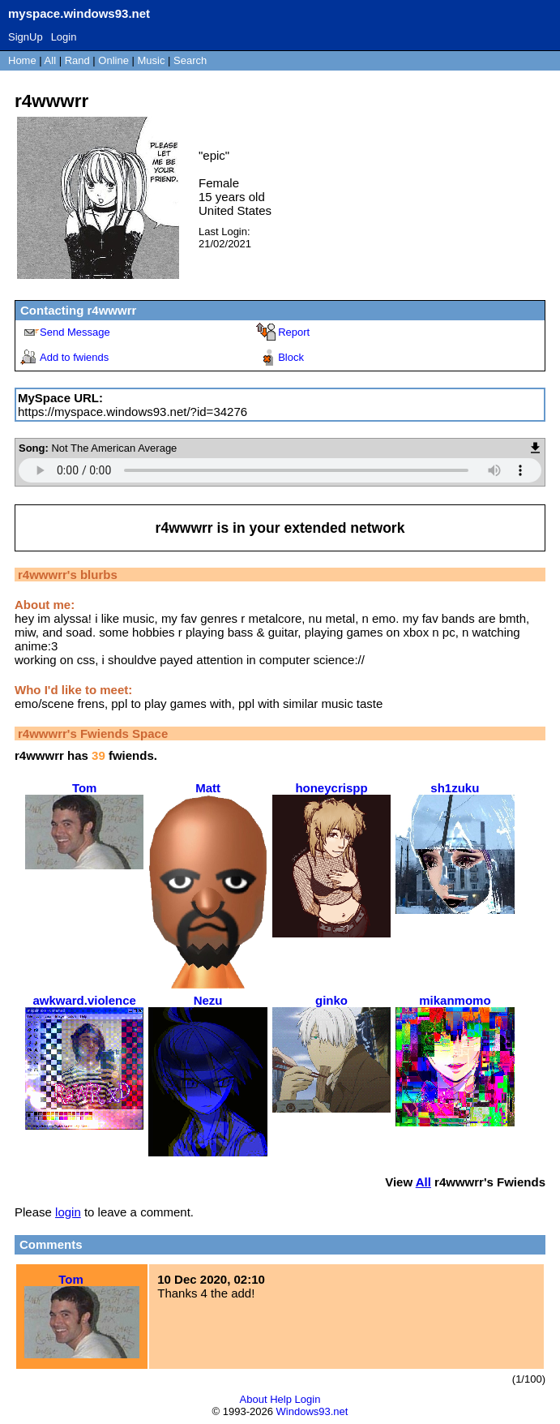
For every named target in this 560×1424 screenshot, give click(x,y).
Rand (77, 60)
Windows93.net (312, 1411)
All (52, 60)
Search (190, 60)
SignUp (25, 37)
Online (113, 60)
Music (151, 60)
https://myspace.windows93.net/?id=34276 (132, 411)
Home (22, 60)
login (68, 1212)
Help (281, 1399)
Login (64, 37)
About (253, 1399)
